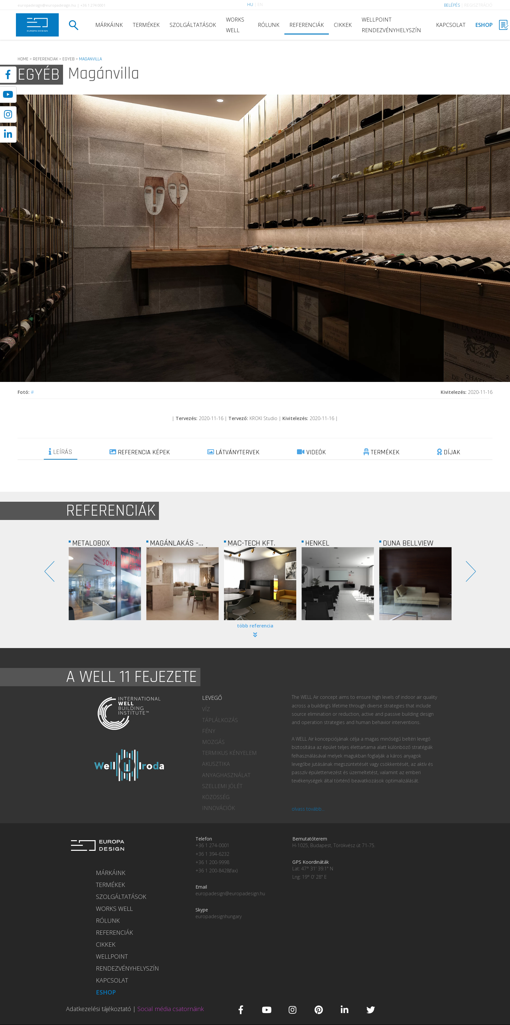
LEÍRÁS (60, 452)
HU (250, 4)
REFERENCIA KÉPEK (139, 452)
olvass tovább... (308, 809)
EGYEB (68, 59)
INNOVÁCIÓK (218, 808)
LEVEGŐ (212, 697)
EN (260, 4)
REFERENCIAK (45, 59)
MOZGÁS (213, 742)
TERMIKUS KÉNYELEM (229, 753)
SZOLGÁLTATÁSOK (193, 25)
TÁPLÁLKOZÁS (220, 720)
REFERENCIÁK (306, 25)
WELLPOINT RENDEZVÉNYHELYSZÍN (391, 25)
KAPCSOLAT (451, 25)
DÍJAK (448, 452)
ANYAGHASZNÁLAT (226, 775)
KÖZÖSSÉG (216, 797)
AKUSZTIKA (216, 764)
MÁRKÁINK (109, 25)
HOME (23, 59)
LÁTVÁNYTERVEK (233, 452)
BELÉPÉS (452, 5)
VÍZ (206, 709)
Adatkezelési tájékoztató (98, 1009)
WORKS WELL (235, 25)
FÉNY (208, 731)
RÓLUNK (268, 25)
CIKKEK (343, 25)
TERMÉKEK (146, 25)
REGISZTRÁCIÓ (478, 5)
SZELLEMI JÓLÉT (222, 786)
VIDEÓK (311, 452)
